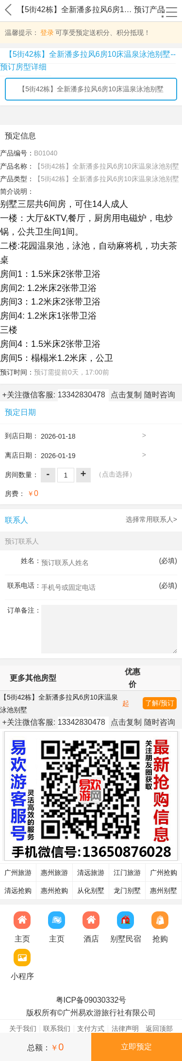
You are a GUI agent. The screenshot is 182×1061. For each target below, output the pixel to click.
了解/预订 (159, 703)
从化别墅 (90, 890)
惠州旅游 (54, 872)
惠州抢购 (54, 890)
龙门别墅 (127, 890)
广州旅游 (18, 872)
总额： (45, 1047)
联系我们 (56, 1028)
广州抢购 (163, 872)
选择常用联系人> (151, 519)
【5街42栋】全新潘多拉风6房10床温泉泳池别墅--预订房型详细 (88, 60)
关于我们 (22, 1028)
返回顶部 (159, 1028)
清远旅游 (90, 872)
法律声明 (125, 1028)
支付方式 (90, 1028)
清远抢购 (18, 890)
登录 (47, 32)
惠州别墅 (163, 890)
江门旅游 (127, 872)
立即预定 (136, 1047)
